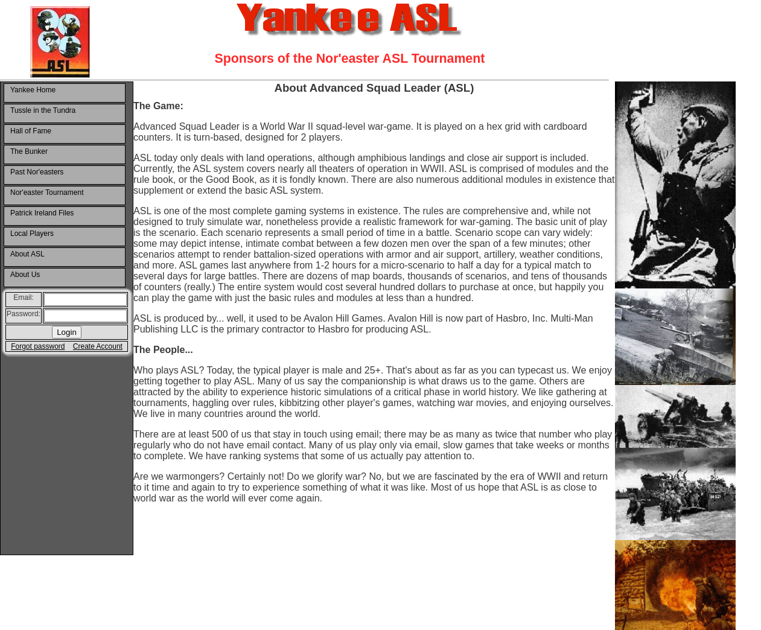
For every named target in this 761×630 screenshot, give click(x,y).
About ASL (27, 254)
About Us (25, 274)
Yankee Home (33, 90)
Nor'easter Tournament (46, 192)
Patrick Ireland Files (42, 213)
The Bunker (29, 151)
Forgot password (38, 346)
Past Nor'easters (36, 172)
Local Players (32, 233)
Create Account (98, 346)
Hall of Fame (30, 131)
